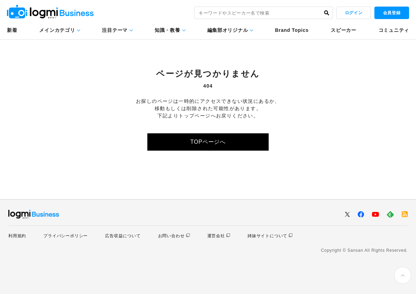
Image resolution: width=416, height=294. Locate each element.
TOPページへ (208, 142)
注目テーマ (115, 30)
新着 (12, 30)
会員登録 (391, 12)
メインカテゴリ (57, 30)
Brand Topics (292, 30)
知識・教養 (167, 30)
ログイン (353, 12)
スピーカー (343, 30)
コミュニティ (394, 30)
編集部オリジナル (227, 30)
